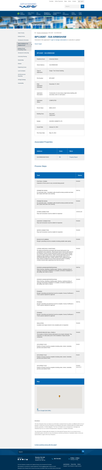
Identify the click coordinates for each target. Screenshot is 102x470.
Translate (51, 1)
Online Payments (59, 1)
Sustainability (22, 83)
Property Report (74, 157)
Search (82, 6)
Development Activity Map (22, 54)
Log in (81, 1)
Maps (65, 1)
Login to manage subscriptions (59, 40)
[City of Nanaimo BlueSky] (27, 459)
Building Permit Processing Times (22, 50)
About (69, 1)
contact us (44, 466)
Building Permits (22, 35)
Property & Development (34, 24)
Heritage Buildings (23, 80)
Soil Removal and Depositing (23, 76)
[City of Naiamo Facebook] (18, 459)
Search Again (38, 43)
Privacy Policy (73, 464)
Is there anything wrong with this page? (46, 444)
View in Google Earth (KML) (44, 409)
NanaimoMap (22, 63)
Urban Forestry (22, 32)
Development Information (22, 39)
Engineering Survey (23, 69)
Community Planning (21, 59)
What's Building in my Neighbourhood (23, 45)
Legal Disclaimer (66, 464)
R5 (60, 157)
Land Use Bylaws (23, 72)
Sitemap (78, 464)
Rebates (20, 66)
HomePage (35, 32)
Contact (74, 1)
